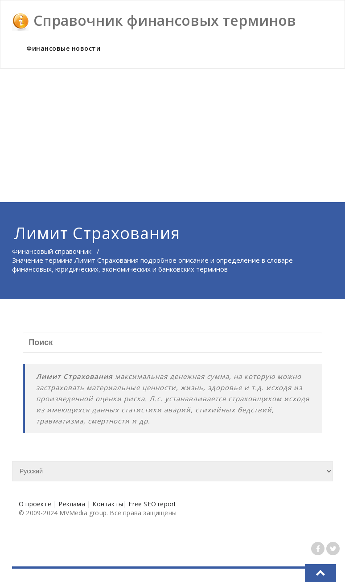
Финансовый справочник (51, 251)
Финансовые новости (63, 48)
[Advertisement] (172, 135)
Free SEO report (152, 504)
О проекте (35, 504)
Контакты (107, 504)
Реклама (71, 504)
